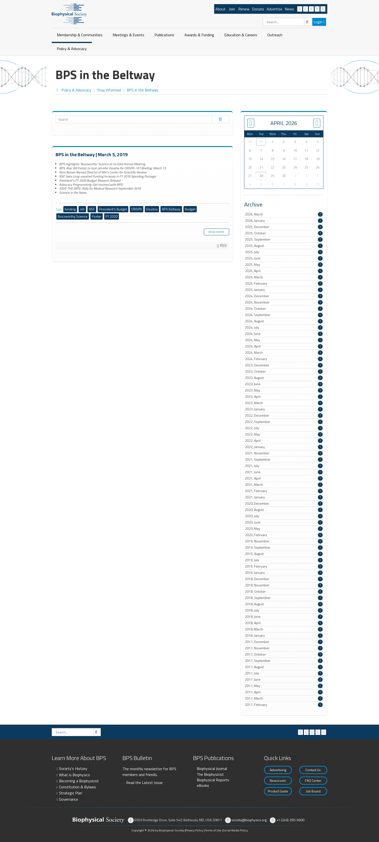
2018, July (284, 610)
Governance (68, 799)
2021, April (284, 478)
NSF (92, 209)
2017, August (284, 667)
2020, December (284, 503)
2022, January (284, 447)
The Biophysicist (210, 774)
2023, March (284, 403)
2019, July (284, 560)
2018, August (284, 604)
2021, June (284, 472)
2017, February (284, 704)
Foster (96, 216)
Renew (243, 9)
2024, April (284, 346)
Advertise (274, 9)
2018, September (284, 598)
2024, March (284, 352)
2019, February (284, 566)
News (289, 9)
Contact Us (313, 769)
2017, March (284, 698)
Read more (216, 231)
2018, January (284, 635)
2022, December (284, 415)
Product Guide (278, 791)
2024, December (284, 296)
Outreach (274, 35)
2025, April (284, 271)
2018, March (284, 629)
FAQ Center (313, 780)
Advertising (278, 769)
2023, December (284, 365)
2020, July (284, 516)
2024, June (284, 334)
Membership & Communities (79, 35)
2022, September (284, 422)
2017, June (284, 679)
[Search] (287, 22)
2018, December (284, 579)
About (220, 9)
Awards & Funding (199, 35)
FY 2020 (111, 216)
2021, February (284, 491)
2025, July (284, 252)
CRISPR (136, 209)
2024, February (284, 359)
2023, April (284, 396)
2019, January (284, 572)
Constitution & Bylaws (77, 787)
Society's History (73, 768)
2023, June (284, 384)
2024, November (284, 302)
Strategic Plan (70, 793)
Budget (190, 209)
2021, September (284, 459)
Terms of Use (212, 830)
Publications (164, 35)
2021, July (284, 466)
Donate (258, 9)
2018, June (284, 616)
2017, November (284, 648)
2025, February (284, 283)
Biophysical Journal (212, 768)
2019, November (284, 541)
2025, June (284, 258)
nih (82, 209)
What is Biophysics (74, 775)
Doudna (152, 209)
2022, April (284, 440)
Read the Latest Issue (144, 782)
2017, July (284, 673)
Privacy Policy (194, 830)
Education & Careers (240, 35)
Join (232, 9)
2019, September (284, 547)
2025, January (284, 290)
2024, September (284, 315)
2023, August (284, 378)
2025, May (284, 264)
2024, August (284, 321)
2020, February (284, 535)
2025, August (284, 246)
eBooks (203, 785)
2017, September (284, 660)
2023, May (284, 390)
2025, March (284, 277)
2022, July (284, 428)
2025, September (284, 239)
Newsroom (278, 780)
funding (70, 209)
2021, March (284, 484)
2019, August (284, 554)
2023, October (284, 371)
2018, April (284, 623)
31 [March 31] (261, 141)
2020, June (284, 522)
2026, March (284, 214)
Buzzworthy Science (72, 216)
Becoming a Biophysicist (79, 781)
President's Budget (113, 209)
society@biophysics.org (249, 819)
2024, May (284, 340)
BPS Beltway (171, 209)
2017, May (284, 686)
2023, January (284, 409)
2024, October (284, 308)
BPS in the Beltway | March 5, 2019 (92, 154)
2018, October (284, 591)
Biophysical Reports (213, 780)
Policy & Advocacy (72, 49)
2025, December (284, 227)
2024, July (284, 327)
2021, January (284, 497)
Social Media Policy (235, 830)
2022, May (284, 434)
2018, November (284, 585)
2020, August (284, 510)
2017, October (284, 654)
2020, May (284, 528)
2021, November (284, 453)
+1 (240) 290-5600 (290, 819)
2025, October (284, 233)
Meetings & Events (128, 35)
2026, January (284, 220)
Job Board (313, 791)
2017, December (284, 642)
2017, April (284, 692)
